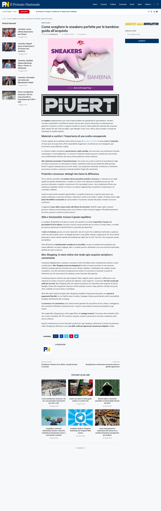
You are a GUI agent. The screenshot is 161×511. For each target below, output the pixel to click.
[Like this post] (56, 336)
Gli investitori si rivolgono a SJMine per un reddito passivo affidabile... (56, 11)
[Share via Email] (76, 336)
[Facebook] (148, 12)
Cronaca (104, 4)
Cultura (147, 4)
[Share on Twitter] (66, 336)
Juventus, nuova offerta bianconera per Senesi (25, 31)
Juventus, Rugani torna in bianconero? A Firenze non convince (26, 47)
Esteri (132, 4)
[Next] (34, 11)
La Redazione (53, 34)
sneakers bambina (90, 141)
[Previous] (32, 11)
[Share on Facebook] (61, 336)
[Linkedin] (157, 12)
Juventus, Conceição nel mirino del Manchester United (26, 80)
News (95, 4)
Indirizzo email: (142, 33)
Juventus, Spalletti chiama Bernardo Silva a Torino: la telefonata (25, 64)
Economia (123, 4)
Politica (113, 4)
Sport (140, 4)
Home (4, 18)
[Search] (158, 4)
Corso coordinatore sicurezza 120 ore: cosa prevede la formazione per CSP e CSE (54, 401)
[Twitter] (151, 12)
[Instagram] (154, 12)
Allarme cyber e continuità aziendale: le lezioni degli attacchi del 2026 (107, 401)
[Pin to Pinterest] (71, 336)
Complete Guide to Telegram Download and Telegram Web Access (80, 431)
